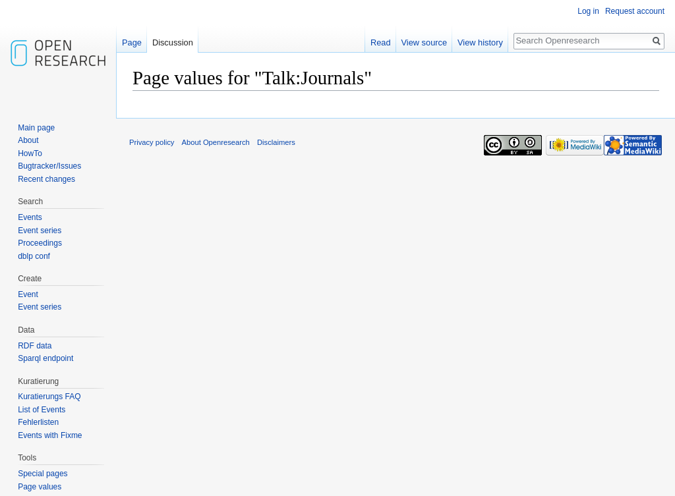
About (28, 140)
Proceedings (40, 243)
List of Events (41, 409)
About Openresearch (216, 142)
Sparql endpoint (45, 358)
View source (424, 42)
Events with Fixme (50, 435)
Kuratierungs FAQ (49, 396)
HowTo (30, 153)
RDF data (34, 345)
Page (132, 42)
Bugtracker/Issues (49, 166)
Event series (39, 230)
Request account (634, 11)
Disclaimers (276, 142)
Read (380, 42)
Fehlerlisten (38, 422)
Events (30, 217)
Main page (36, 127)
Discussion (172, 42)
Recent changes (46, 179)
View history (480, 42)
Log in (588, 11)
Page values (39, 486)
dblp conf (34, 256)
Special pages (42, 473)
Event (28, 294)
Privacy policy (151, 142)
